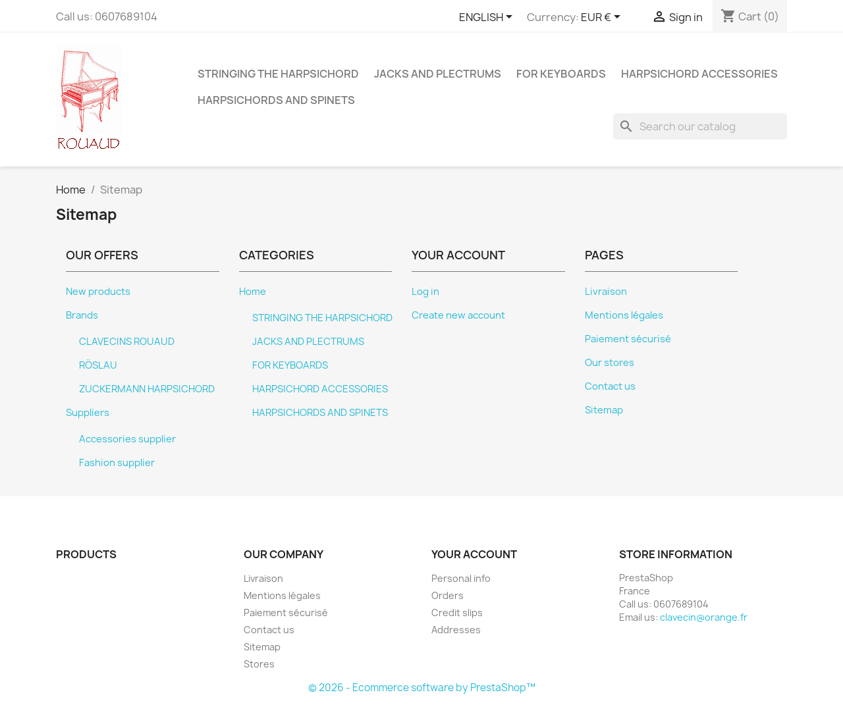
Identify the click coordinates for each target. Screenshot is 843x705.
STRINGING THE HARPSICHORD (278, 73)
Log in (425, 291)
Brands (82, 315)
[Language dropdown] (488, 18)
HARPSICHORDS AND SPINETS (276, 100)
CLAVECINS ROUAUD (127, 341)
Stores (259, 664)
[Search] (700, 126)
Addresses (456, 629)
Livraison (606, 291)
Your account (474, 554)
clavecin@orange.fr (704, 617)
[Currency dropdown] (603, 18)
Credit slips (457, 612)
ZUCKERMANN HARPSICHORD (147, 389)
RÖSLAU (98, 365)
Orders (447, 595)
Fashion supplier (117, 462)
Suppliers (87, 412)
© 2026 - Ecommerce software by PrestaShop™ (421, 687)
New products (98, 291)
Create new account (458, 315)
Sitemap (604, 410)
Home (252, 291)
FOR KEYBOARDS (561, 73)
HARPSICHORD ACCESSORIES (699, 73)
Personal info (461, 578)
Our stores (609, 362)
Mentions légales (624, 315)
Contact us (610, 386)
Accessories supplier (127, 439)
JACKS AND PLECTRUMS (437, 73)
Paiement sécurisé (628, 339)
